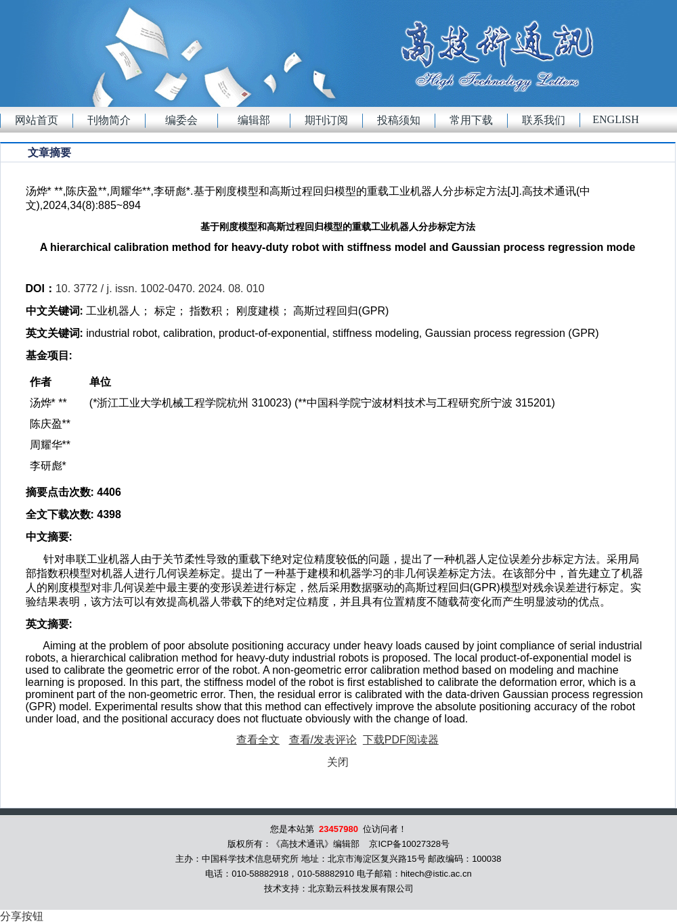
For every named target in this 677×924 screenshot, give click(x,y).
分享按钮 (21, 916)
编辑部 (254, 120)
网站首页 (36, 120)
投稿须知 (398, 120)
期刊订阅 (326, 120)
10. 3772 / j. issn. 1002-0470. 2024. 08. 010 (160, 288)
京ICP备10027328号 (409, 844)
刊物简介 (109, 120)
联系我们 (543, 120)
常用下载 (471, 120)
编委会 (181, 120)
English (615, 119)
